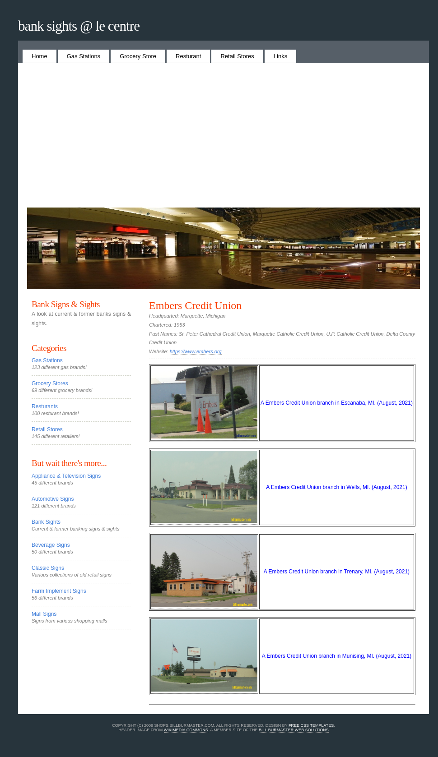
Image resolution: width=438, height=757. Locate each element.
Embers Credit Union (195, 305)
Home (39, 56)
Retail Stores (237, 56)
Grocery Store (138, 56)
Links (280, 56)
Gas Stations (83, 56)
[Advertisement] (223, 140)
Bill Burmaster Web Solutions (294, 730)
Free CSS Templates (311, 725)
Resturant (188, 56)
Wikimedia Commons (186, 730)
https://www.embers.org (196, 351)
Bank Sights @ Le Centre (79, 26)
